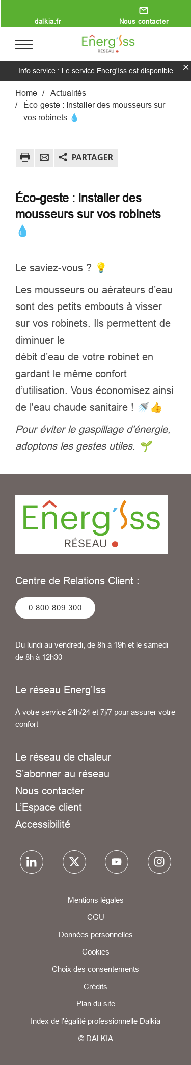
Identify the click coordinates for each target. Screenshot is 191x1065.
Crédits (95, 986)
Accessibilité (42, 824)
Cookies (96, 951)
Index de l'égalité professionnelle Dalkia (95, 1021)
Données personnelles (96, 934)
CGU (95, 917)
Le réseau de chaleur (63, 757)
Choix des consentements (95, 969)
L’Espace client (48, 807)
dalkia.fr (48, 21)
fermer (186, 67)
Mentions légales (96, 899)
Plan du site (95, 1003)
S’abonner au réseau (62, 773)
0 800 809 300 (55, 607)
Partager (92, 157)
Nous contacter (143, 21)
